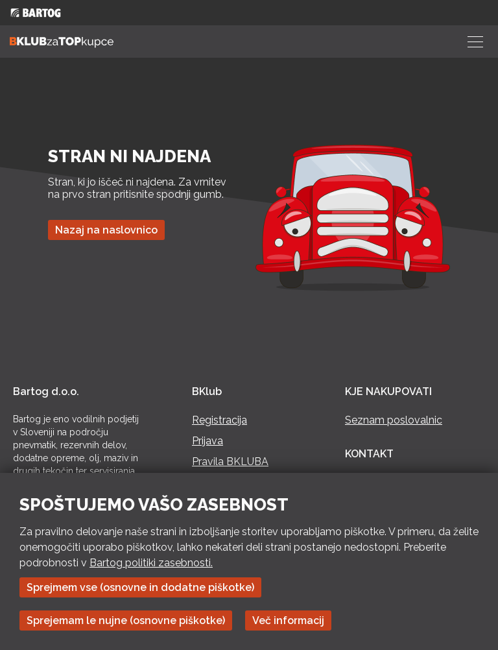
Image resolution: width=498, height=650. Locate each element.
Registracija (219, 420)
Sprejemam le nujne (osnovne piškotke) (126, 620)
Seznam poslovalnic (393, 420)
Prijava (207, 441)
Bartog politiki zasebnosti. (151, 563)
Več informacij (288, 620)
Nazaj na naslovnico (106, 230)
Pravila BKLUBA (230, 461)
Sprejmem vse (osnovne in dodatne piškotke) (140, 587)
